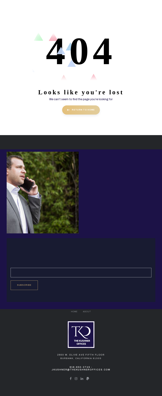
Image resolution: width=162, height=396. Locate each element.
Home (74, 312)
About (87, 312)
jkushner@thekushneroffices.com (81, 370)
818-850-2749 (80, 367)
